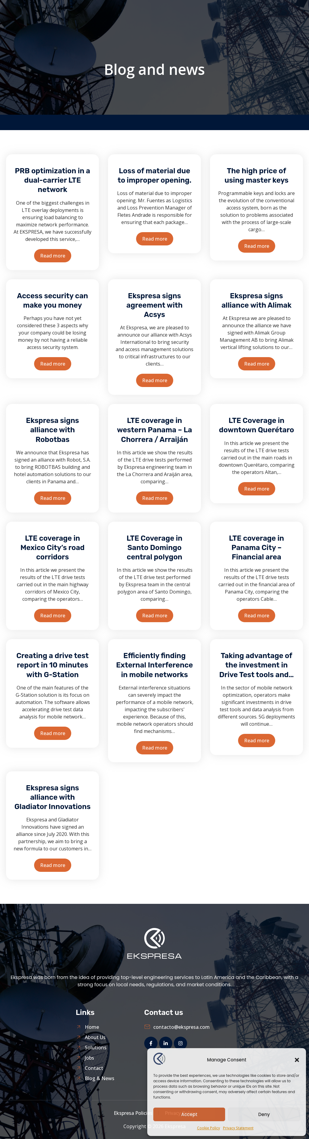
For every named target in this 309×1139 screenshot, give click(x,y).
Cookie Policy (208, 1128)
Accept (189, 1114)
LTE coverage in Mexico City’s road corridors (53, 547)
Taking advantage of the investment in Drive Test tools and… (256, 665)
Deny (264, 1114)
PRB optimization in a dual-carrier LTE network (52, 180)
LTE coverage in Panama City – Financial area (256, 547)
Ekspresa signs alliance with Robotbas (52, 429)
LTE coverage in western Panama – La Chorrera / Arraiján (154, 429)
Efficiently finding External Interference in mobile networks (154, 665)
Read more (52, 255)
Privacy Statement (238, 1128)
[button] (297, 1060)
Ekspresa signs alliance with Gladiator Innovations (52, 797)
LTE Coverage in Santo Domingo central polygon (154, 547)
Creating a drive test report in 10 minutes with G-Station (52, 665)
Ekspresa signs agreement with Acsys (154, 305)
